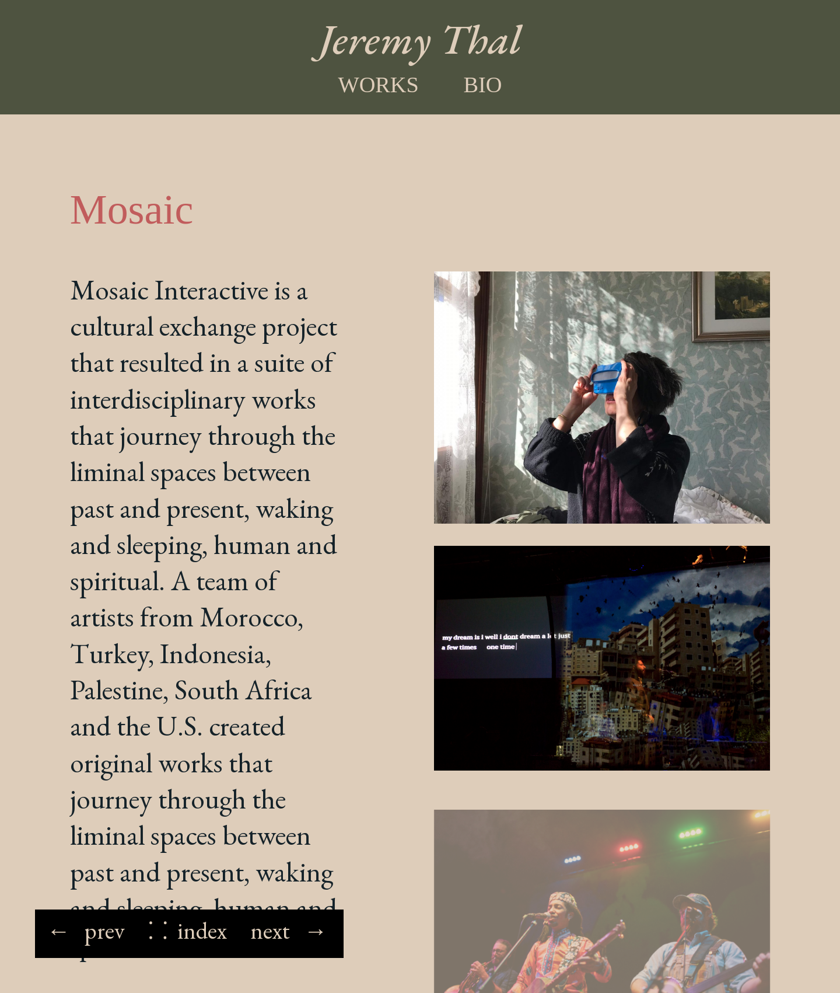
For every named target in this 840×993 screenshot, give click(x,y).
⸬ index (187, 930)
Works (378, 84)
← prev (86, 930)
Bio (483, 84)
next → (289, 930)
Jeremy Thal (420, 39)
